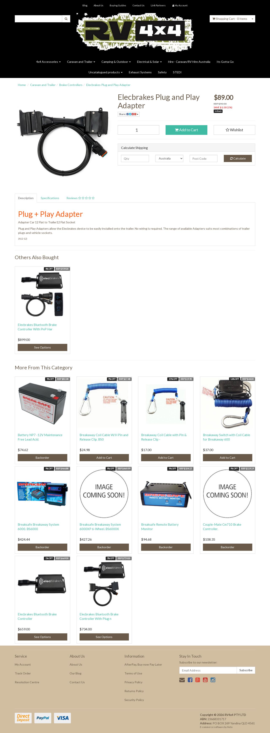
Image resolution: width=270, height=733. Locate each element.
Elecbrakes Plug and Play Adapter (108, 85)
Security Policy (134, 700)
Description (26, 198)
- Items (229, 18)
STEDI (177, 72)
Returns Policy (134, 691)
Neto (229, 727)
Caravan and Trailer (81, 61)
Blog (84, 5)
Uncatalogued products (106, 72)
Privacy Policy (133, 682)
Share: (128, 114)
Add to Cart (186, 129)
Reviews (80, 198)
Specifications (50, 198)
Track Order (23, 673)
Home (22, 85)
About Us (98, 5)
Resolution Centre (27, 682)
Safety (162, 72)
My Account (23, 664)
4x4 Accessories (48, 61)
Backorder (42, 457)
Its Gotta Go (225, 61)
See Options (42, 347)
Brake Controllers (70, 85)
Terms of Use (133, 673)
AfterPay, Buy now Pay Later (143, 664)
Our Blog (75, 673)
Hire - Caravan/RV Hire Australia (189, 61)
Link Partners (158, 5)
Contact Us (138, 5)
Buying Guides (118, 5)
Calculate (238, 158)
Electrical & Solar (149, 61)
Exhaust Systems (140, 72)
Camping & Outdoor (116, 61)
